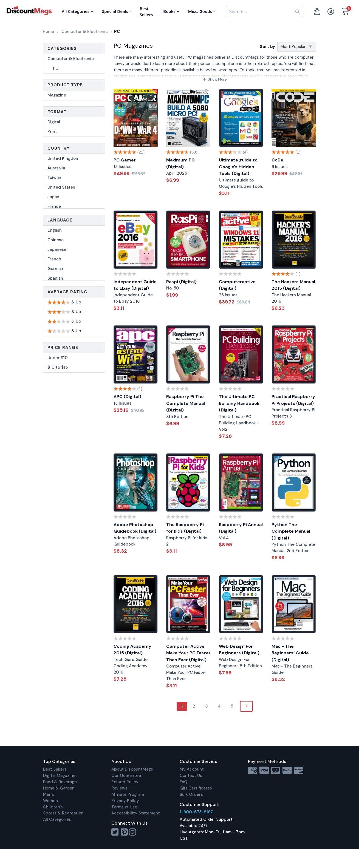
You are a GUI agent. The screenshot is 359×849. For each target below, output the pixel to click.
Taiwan (54, 177)
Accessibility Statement (135, 813)
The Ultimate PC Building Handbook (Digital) (239, 403)
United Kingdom (63, 158)
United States (61, 187)
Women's (52, 800)
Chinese (55, 240)
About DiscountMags (132, 769)
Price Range (62, 347)
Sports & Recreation (63, 813)
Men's (48, 794)
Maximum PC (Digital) (180, 163)
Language (59, 220)
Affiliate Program (127, 794)
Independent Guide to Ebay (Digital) (135, 285)
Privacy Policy (125, 800)
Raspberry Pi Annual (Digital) (241, 528)
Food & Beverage (60, 782)
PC (55, 68)
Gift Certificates (196, 788)
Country (58, 148)
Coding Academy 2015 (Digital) (132, 649)
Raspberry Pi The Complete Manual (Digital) (185, 403)
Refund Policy (124, 782)
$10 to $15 (57, 367)
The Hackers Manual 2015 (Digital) (293, 285)
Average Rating (67, 292)
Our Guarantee (126, 775)
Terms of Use (124, 807)
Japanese (56, 249)
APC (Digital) (127, 396)
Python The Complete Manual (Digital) (291, 531)
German (55, 268)
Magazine (56, 95)
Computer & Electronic (70, 58)
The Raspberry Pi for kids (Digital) (185, 528)
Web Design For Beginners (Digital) (239, 649)
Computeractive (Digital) (237, 285)
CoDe (277, 160)
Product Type (65, 85)
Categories (62, 48)
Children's (53, 807)
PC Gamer (125, 160)
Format (57, 112)
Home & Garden (59, 788)
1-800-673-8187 (196, 812)
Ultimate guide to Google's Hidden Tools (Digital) (238, 166)
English (54, 230)
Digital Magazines (60, 775)
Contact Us (191, 775)
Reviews (119, 788)
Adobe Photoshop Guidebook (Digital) (135, 528)
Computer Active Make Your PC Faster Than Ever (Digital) (188, 653)
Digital (53, 122)
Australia (56, 168)
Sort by (267, 46)
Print (52, 131)
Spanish (55, 278)
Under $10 (57, 357)
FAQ (183, 782)
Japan (53, 197)
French (54, 259)
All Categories (57, 819)
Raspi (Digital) (181, 282)
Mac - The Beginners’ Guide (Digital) (290, 653)
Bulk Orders (191, 794)
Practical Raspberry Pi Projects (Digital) (293, 400)
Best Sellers (55, 769)
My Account (192, 769)
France (54, 206)
